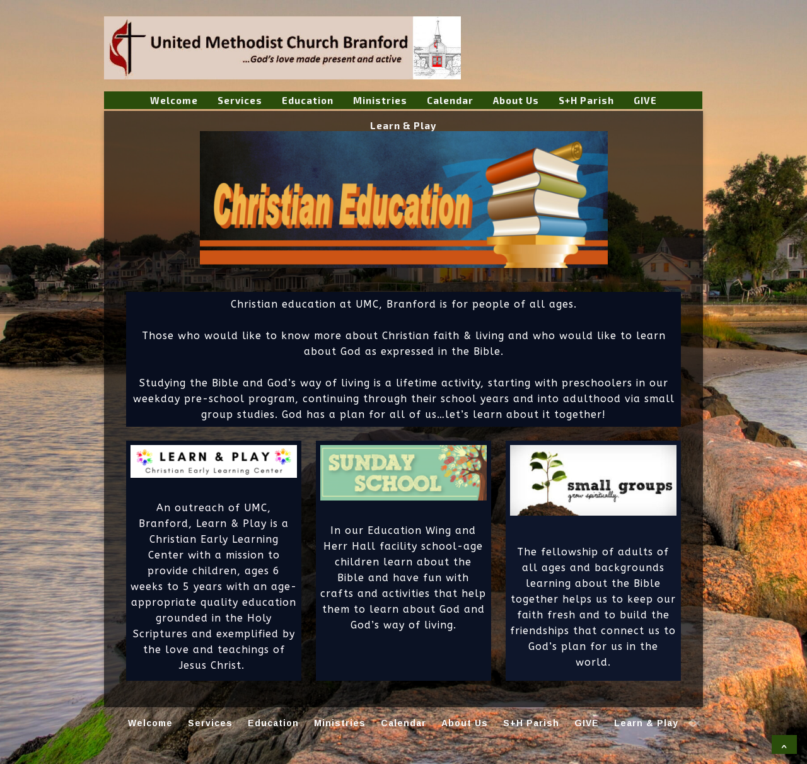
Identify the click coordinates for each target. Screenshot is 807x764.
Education (308, 100)
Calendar (450, 100)
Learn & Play (403, 125)
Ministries (380, 100)
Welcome (174, 100)
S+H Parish (586, 100)
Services (240, 100)
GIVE (645, 100)
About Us (516, 100)
